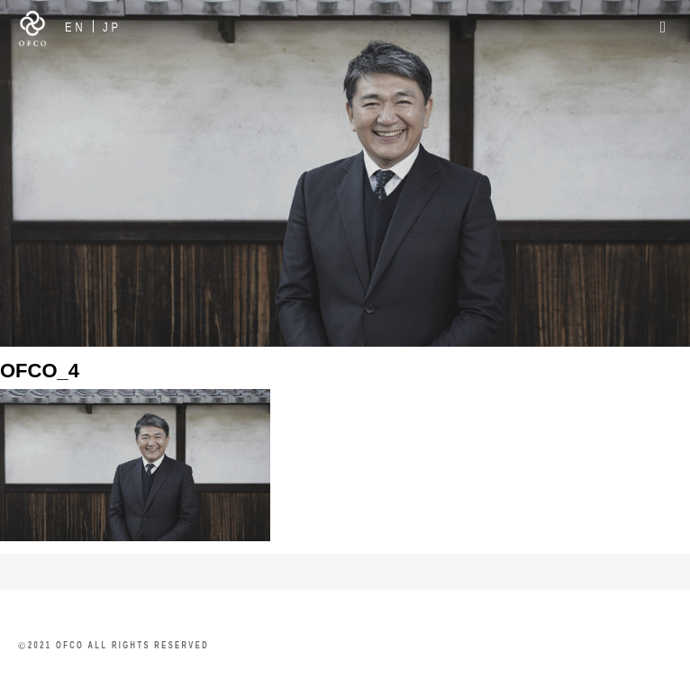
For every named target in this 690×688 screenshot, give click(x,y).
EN (75, 26)
